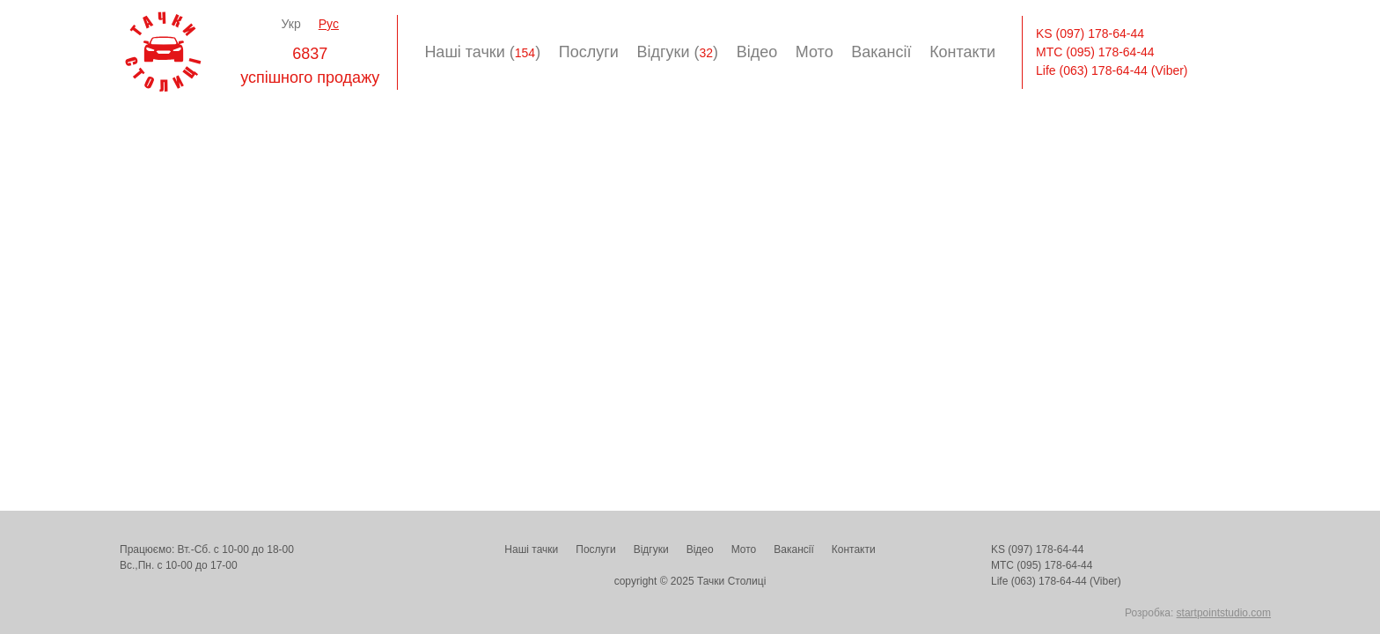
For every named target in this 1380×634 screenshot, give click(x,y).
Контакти (962, 52)
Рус (329, 24)
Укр (291, 24)
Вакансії (881, 52)
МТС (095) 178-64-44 (1095, 52)
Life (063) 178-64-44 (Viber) (1112, 70)
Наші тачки (531, 549)
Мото (814, 52)
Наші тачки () (482, 52)
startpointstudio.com (1224, 613)
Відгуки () (677, 52)
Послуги (589, 52)
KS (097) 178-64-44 (1090, 33)
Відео (757, 52)
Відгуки (651, 549)
